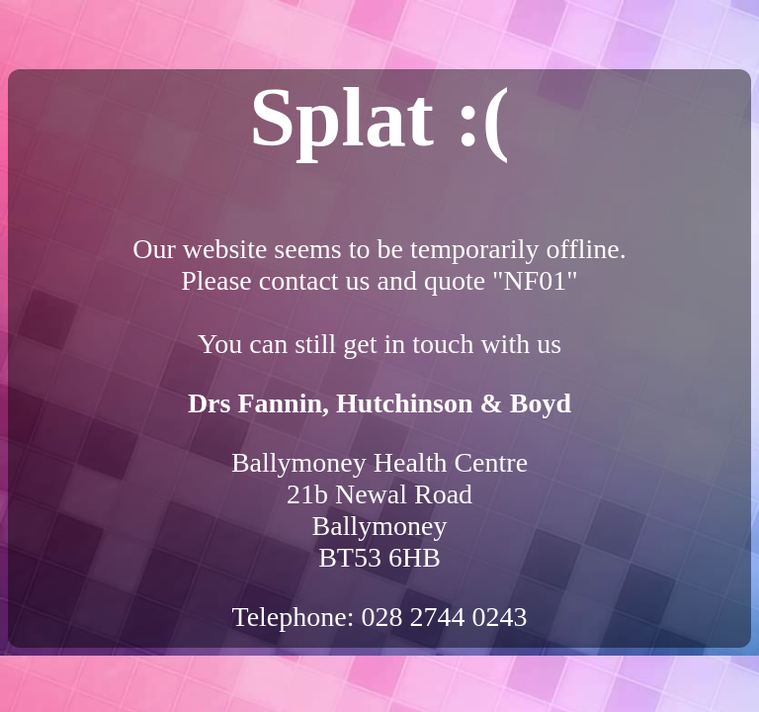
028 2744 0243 (445, 616)
